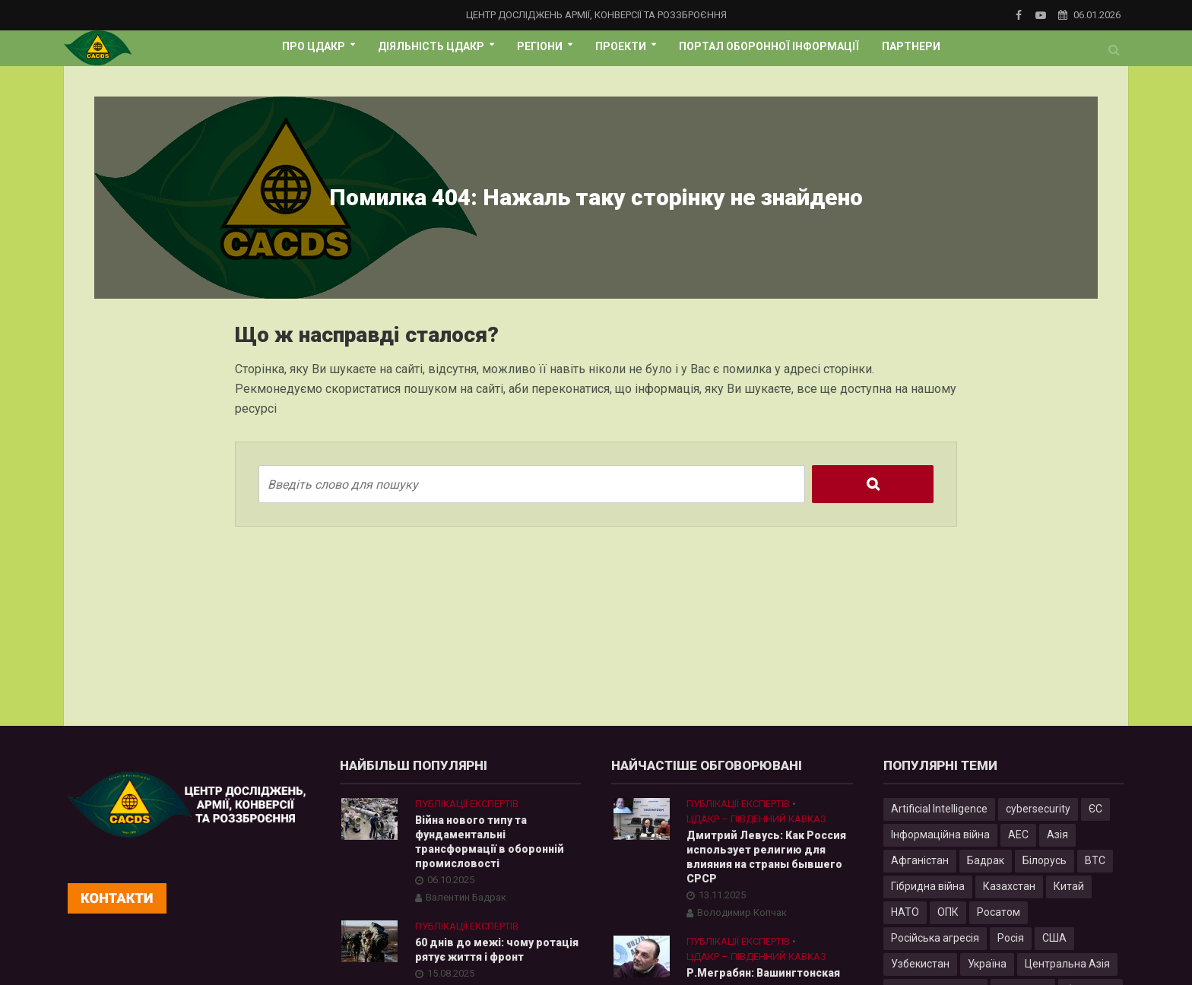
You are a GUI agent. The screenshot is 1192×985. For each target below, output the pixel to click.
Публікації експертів (466, 803)
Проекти (620, 46)
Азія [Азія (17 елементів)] (1057, 834)
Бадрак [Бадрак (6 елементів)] (985, 860)
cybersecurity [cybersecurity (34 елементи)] (1038, 809)
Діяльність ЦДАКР (431, 46)
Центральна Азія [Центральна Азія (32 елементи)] (1067, 964)
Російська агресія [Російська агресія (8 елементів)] (935, 938)
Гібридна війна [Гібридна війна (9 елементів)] (928, 886)
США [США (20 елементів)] (1054, 938)
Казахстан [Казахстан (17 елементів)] (1009, 886)
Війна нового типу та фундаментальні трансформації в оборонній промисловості (489, 841)
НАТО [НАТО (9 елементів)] (905, 912)
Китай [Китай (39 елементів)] (1069, 886)
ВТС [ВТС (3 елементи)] (1095, 860)
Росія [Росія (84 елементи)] (1010, 938)
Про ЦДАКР (313, 46)
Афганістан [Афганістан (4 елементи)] (920, 860)
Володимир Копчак (742, 912)
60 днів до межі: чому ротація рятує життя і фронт (497, 949)
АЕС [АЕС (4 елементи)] (1018, 834)
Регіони (540, 46)
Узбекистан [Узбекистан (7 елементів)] (920, 964)
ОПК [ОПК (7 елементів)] (948, 912)
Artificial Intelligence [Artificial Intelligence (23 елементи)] (939, 809)
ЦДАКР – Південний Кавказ (756, 819)
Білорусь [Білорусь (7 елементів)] (1044, 860)
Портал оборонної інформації (769, 46)
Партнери (911, 46)
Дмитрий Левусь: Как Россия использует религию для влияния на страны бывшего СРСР (766, 857)
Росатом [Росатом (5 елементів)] (998, 912)
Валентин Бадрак (466, 897)
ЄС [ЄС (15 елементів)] (1095, 809)
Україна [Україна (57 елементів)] (987, 964)
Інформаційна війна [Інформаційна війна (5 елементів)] (940, 834)
